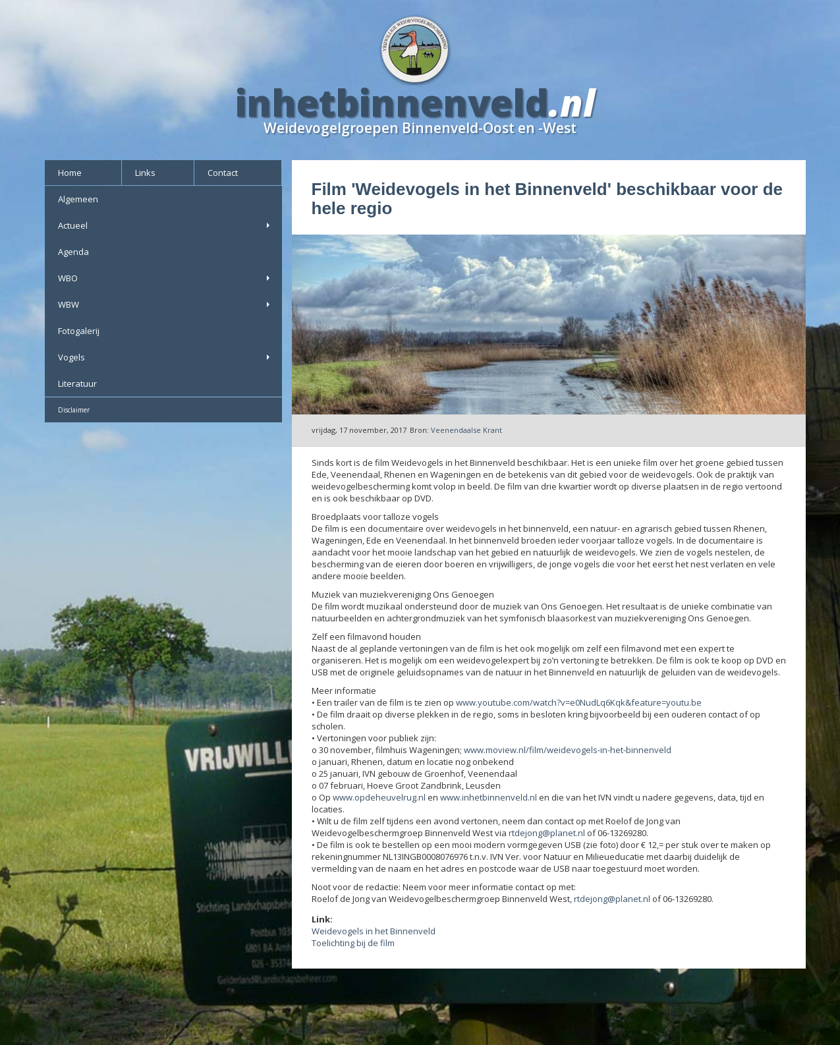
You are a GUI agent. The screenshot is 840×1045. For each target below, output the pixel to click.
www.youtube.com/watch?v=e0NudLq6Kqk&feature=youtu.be (579, 702)
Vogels (165, 357)
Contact (223, 173)
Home (70, 173)
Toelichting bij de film (353, 943)
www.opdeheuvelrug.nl (379, 797)
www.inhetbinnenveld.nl (488, 797)
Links (145, 173)
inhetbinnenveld (392, 102)
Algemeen (78, 199)
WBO (165, 278)
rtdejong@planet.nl (547, 833)
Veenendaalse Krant (466, 430)
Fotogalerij (78, 331)
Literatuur (77, 383)
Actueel (165, 225)
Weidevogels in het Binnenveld (373, 931)
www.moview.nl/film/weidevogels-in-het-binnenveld (567, 750)
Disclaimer (74, 409)
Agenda (73, 252)
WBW (165, 304)
